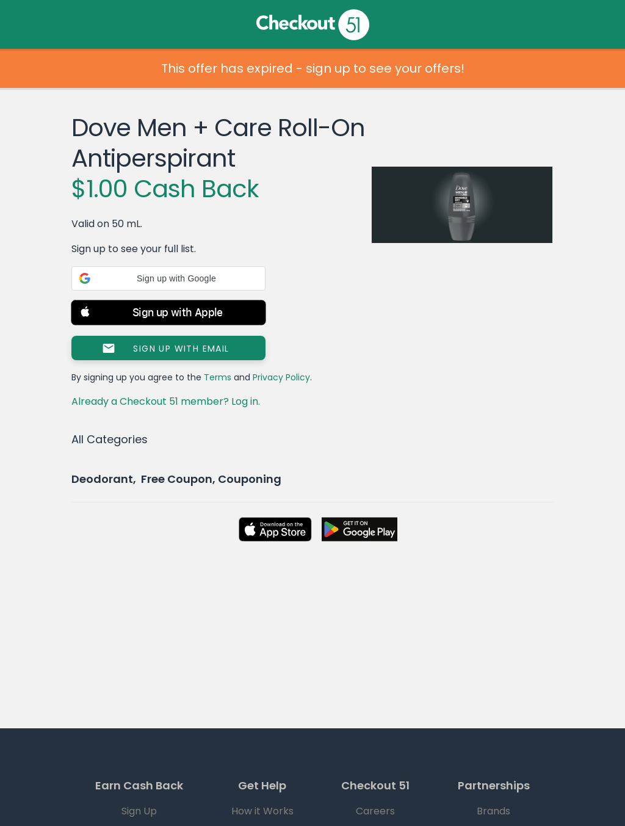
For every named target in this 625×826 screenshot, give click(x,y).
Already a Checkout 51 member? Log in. (165, 401)
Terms (217, 377)
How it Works (262, 811)
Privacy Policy (281, 377)
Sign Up (139, 811)
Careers (375, 811)
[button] (168, 278)
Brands (493, 811)
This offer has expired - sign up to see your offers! (312, 68)
